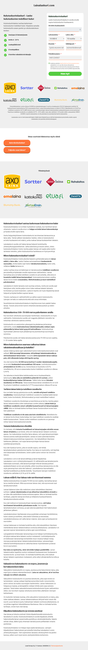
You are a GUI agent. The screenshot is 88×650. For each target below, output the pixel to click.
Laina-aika (70, 35)
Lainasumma (53, 35)
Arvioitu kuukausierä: (57, 26)
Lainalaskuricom (44, 5)
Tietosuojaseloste (57, 646)
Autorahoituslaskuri (17, 143)
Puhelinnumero (54, 54)
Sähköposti (70, 44)
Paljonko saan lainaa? (17, 150)
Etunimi (51, 44)
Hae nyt (65, 73)
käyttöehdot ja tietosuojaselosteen (69, 63)
